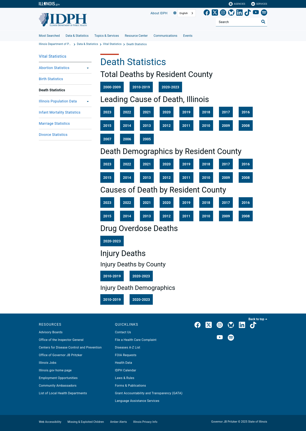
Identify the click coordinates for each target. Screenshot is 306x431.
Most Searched (49, 36)
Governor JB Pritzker (224, 421)
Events (187, 36)
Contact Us (123, 332)
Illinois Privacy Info (145, 421)
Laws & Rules (124, 378)
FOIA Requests (125, 355)
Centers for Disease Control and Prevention (70, 347)
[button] (112, 87)
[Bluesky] (231, 13)
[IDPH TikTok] (253, 326)
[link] (207, 13)
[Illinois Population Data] (87, 101)
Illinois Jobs (47, 363)
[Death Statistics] (136, 44)
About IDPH (158, 13)
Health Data (123, 363)
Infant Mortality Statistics (60, 112)
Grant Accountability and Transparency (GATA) (148, 393)
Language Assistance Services (137, 401)
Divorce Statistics (53, 135)
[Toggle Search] (263, 22)
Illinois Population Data (58, 101)
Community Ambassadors (57, 385)
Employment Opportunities (58, 378)
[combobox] (186, 13)
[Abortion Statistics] (87, 68)
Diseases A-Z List (127, 347)
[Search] (241, 22)
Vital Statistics (52, 56)
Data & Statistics (77, 36)
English (184, 13)
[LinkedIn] (239, 13)
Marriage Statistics (54, 123)
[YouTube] (256, 13)
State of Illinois (257, 421)
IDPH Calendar (125, 370)
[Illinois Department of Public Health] (56, 44)
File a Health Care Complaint (136, 340)
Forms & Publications (130, 385)
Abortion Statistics (54, 68)
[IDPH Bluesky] (231, 326)
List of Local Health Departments (63, 393)
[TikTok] (248, 13)
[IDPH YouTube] (220, 337)
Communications (165, 36)
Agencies (237, 4)
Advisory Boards (51, 332)
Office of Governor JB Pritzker (60, 355)
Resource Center (136, 36)
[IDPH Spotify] (231, 337)
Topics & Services (106, 36)
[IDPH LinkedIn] (242, 326)
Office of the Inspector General (61, 340)
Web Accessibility (50, 421)
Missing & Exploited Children (86, 421)
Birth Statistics (51, 79)
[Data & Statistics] (88, 44)
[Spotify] (264, 13)
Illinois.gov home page (55, 370)
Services (259, 4)
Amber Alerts (118, 421)
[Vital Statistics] (112, 44)
